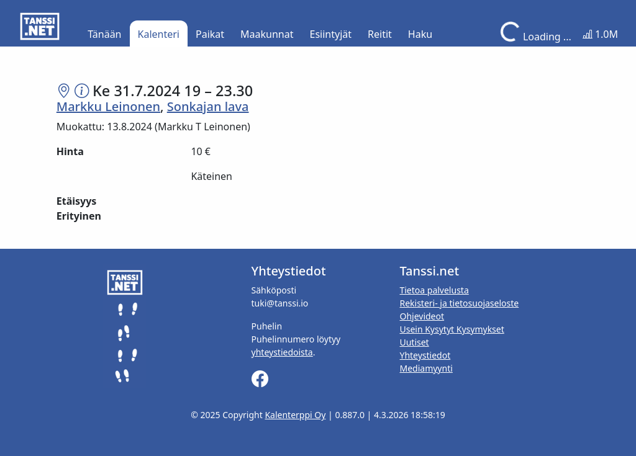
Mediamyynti (425, 368)
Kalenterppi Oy (295, 415)
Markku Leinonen (108, 106)
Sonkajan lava (208, 106)
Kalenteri (158, 34)
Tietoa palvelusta (433, 290)
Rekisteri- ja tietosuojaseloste (459, 303)
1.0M (600, 34)
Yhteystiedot (424, 355)
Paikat (210, 34)
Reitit (380, 34)
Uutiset (414, 342)
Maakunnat (266, 34)
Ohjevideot (421, 316)
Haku (420, 34)
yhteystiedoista (282, 352)
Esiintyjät (331, 34)
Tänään (104, 34)
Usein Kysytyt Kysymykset (451, 329)
